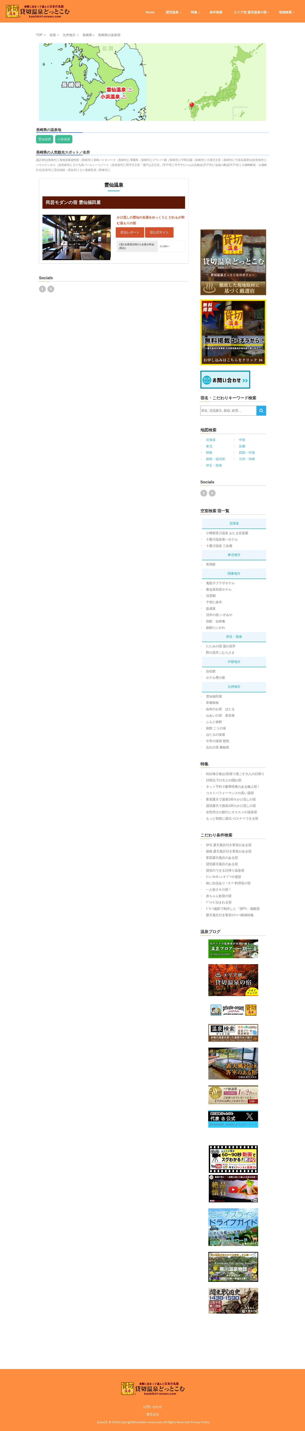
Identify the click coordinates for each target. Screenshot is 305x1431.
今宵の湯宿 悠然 (217, 741)
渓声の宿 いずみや (219, 615)
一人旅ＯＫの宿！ (218, 889)
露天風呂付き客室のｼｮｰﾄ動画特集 (230, 915)
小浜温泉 (63, 139)
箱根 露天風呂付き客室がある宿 (228, 851)
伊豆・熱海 (214, 465)
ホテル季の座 (215, 677)
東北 (209, 446)
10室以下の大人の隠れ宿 (223, 780)
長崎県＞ (88, 35)
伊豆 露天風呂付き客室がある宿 (228, 845)
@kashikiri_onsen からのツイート (233, 1124)
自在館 (211, 671)
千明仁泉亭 (214, 602)
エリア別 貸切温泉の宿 (250, 12)
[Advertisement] (233, 203)
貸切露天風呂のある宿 (222, 864)
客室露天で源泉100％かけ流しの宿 (231, 799)
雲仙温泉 (44, 139)
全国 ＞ (54, 35)
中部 (242, 440)
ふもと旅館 (214, 722)
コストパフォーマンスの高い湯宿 (230, 793)
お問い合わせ (152, 1406)
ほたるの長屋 (215, 734)
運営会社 (152, 1414)
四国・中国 (247, 452)
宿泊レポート (129, 232)
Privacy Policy (200, 1422)
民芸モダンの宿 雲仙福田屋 (73, 202)
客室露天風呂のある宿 (222, 857)
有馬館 (211, 564)
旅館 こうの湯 (216, 728)
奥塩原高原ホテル (218, 589)
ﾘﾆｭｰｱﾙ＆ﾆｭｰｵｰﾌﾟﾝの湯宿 (223, 877)
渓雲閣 (211, 595)
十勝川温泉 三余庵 (219, 546)
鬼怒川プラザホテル (220, 583)
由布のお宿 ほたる (220, 709)
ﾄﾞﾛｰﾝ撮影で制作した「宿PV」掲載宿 (233, 908)
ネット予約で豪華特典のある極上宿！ (233, 786)
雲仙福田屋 (214, 696)
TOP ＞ (41, 35)
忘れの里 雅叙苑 (217, 747)
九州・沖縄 (247, 459)
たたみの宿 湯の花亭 (220, 646)
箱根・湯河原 (215, 459)
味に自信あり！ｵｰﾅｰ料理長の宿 (228, 883)
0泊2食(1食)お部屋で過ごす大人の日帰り (235, 774)
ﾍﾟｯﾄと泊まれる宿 (218, 902)
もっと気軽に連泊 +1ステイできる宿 (232, 818)
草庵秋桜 (212, 702)
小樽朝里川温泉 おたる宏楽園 (227, 533)
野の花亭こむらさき (220, 652)
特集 (194, 12)
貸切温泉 (172, 12)
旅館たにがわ (215, 627)
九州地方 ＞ (71, 35)
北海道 (211, 440)
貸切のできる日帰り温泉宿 (225, 870)
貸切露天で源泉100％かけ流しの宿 (231, 805)
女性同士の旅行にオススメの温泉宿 (231, 812)
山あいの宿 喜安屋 (220, 715)
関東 (209, 452)
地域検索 (285, 12)
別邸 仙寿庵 (215, 621)
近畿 (242, 446)
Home (150, 12)
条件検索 (216, 12)
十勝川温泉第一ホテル (222, 539)
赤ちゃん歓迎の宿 (218, 896)
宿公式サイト (159, 232)
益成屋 (211, 608)
